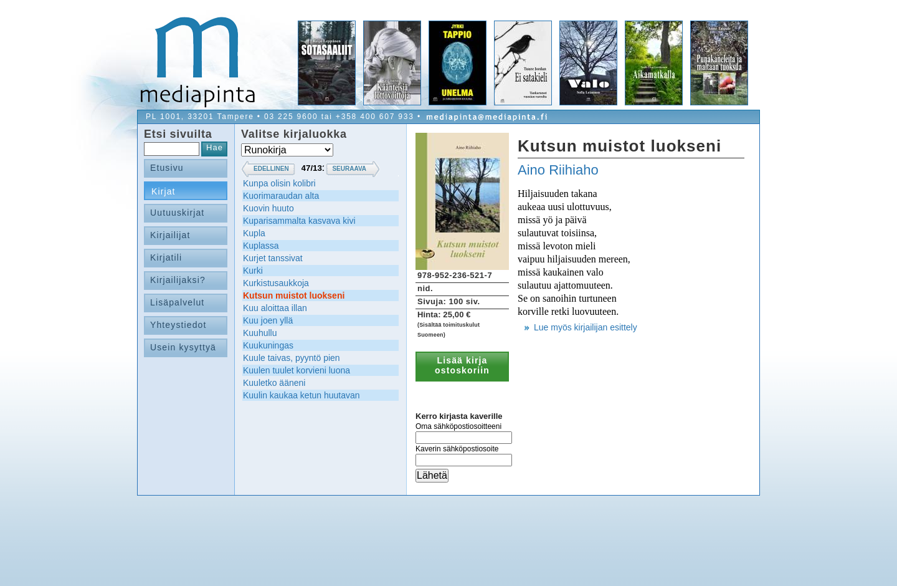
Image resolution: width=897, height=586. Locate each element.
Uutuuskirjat (177, 213)
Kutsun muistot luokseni (293, 295)
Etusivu (167, 168)
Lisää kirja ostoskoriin (462, 365)
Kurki (253, 271)
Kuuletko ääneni (274, 383)
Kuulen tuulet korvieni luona (296, 370)
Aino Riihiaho (558, 170)
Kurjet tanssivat (273, 258)
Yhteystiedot (178, 325)
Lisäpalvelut (177, 302)
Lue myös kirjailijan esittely (585, 327)
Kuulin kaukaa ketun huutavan (301, 395)
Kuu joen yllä (268, 320)
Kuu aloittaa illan (275, 308)
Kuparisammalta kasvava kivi (299, 221)
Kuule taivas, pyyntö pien (291, 358)
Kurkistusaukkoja (276, 283)
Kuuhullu (260, 333)
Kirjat (163, 191)
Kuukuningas (268, 345)
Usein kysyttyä (183, 347)
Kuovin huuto (268, 208)
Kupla (254, 233)
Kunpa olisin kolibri (279, 183)
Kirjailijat (170, 235)
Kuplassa (261, 246)
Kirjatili (166, 257)
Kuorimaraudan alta (281, 196)
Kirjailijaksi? (178, 280)
